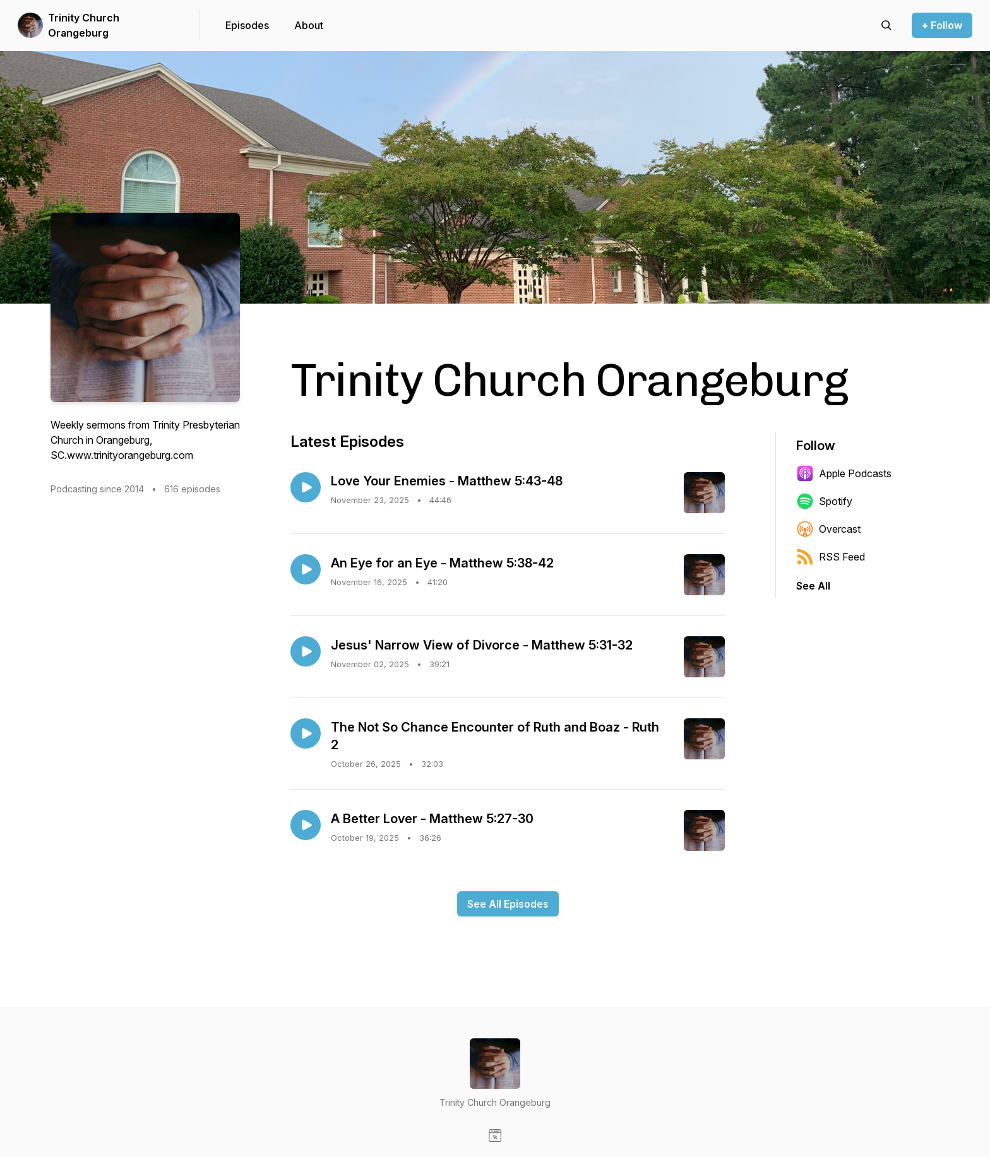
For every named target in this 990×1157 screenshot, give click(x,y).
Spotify (824, 501)
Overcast (828, 529)
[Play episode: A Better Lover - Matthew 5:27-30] (305, 825)
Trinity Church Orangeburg (83, 25)
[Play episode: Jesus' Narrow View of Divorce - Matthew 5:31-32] (305, 651)
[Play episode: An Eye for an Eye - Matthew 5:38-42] (305, 569)
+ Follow (942, 25)
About (308, 25)
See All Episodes (508, 904)
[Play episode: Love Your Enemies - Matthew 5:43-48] (305, 487)
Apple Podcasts (844, 473)
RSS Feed (830, 557)
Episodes (247, 25)
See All (813, 585)
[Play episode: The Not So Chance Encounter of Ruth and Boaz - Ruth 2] (305, 733)
